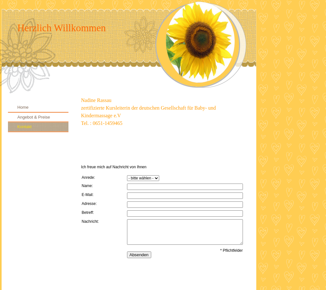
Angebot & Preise (34, 117)
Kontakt (25, 126)
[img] (129, 46)
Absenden (139, 254)
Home (23, 107)
